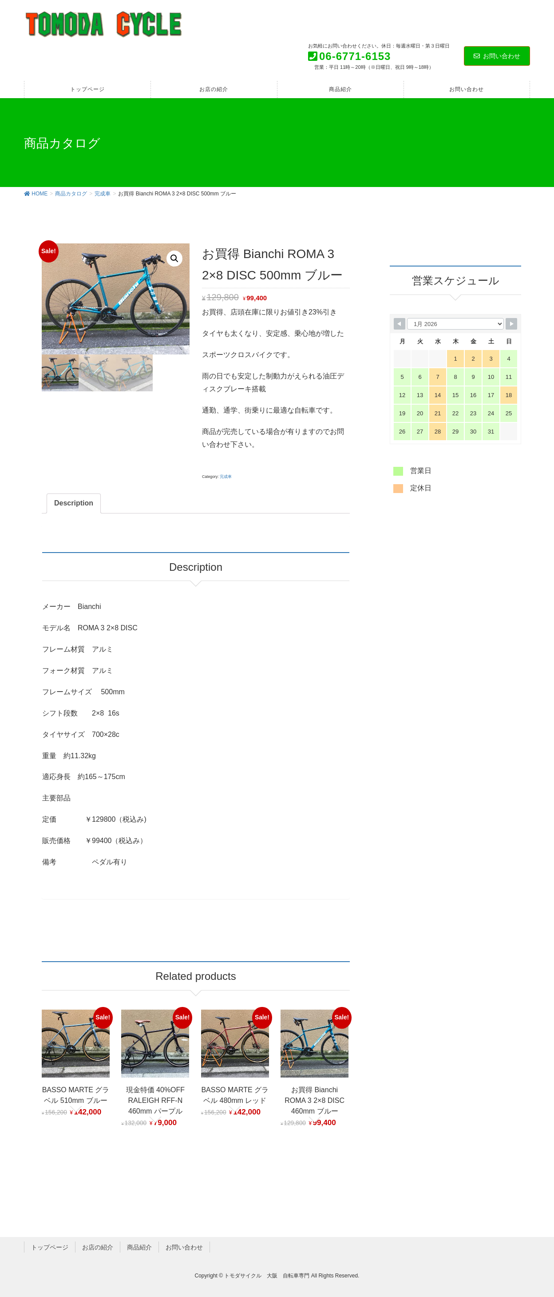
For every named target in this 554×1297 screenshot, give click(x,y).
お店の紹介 (97, 1246)
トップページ (49, 1246)
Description (73, 503)
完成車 (226, 476)
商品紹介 (139, 1246)
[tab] (74, 503)
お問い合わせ (497, 56)
